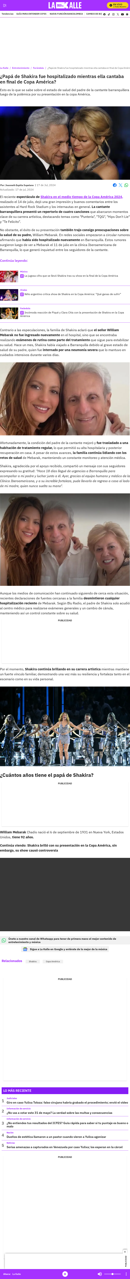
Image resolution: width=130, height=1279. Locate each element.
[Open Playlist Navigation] (126, 1274)
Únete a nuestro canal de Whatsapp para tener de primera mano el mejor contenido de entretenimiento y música (59, 940)
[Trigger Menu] (4, 5)
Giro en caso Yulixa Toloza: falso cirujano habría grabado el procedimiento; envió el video (67, 1102)
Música (23, 271)
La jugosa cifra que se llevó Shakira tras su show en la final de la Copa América (71, 275)
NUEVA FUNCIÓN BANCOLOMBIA (66, 14)
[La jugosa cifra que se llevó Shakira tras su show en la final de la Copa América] (9, 276)
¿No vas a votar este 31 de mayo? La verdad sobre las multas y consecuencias (59, 1113)
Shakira (33, 961)
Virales (23, 290)
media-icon (65, 1274)
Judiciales (12, 1098)
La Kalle (4, 68)
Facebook (115, 185)
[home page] (66, 5)
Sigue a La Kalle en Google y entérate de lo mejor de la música (65, 949)
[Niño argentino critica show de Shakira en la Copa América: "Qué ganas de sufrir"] (9, 295)
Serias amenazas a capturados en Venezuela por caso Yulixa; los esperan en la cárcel (65, 1147)
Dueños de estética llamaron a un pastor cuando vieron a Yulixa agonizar (56, 1137)
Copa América (53, 961)
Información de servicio (19, 1108)
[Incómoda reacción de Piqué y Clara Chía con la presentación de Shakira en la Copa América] (9, 313)
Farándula (38, 68)
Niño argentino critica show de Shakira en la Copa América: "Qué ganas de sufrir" (73, 294)
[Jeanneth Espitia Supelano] (19, 185)
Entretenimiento (20, 68)
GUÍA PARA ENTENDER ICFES (31, 14)
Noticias (11, 1142)
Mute (100, 1274)
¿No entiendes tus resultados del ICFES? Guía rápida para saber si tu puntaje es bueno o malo (67, 1124)
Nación (10, 1132)
